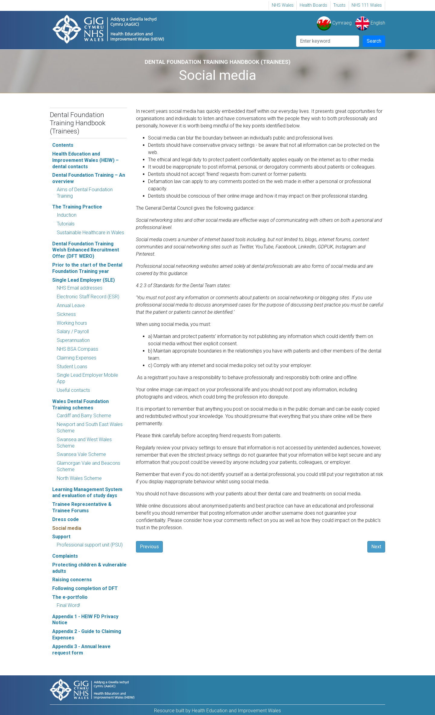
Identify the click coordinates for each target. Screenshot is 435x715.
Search (374, 41)
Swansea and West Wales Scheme (84, 443)
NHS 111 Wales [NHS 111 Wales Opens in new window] (367, 5)
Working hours (72, 323)
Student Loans (72, 366)
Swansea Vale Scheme (81, 454)
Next (376, 546)
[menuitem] (283, 5)
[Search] (327, 41)
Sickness (66, 314)
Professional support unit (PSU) (90, 545)
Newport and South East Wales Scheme (90, 427)
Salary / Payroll (73, 331)
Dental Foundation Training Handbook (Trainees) (77, 123)
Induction (66, 215)
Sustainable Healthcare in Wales (90, 232)
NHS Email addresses (79, 288)
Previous (149, 546)
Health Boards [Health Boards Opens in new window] (313, 5)
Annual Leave (71, 305)
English (370, 23)
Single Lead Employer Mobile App (87, 378)
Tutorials (66, 224)
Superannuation (73, 340)
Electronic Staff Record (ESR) (88, 297)
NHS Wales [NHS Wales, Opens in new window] (283, 5)
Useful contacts (73, 390)
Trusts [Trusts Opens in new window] (339, 5)
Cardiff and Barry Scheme (84, 415)
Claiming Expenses (76, 358)
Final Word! (68, 605)
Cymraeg (334, 23)
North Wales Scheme (79, 478)
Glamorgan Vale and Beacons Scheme (88, 466)
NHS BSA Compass (77, 349)
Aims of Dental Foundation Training (85, 193)
